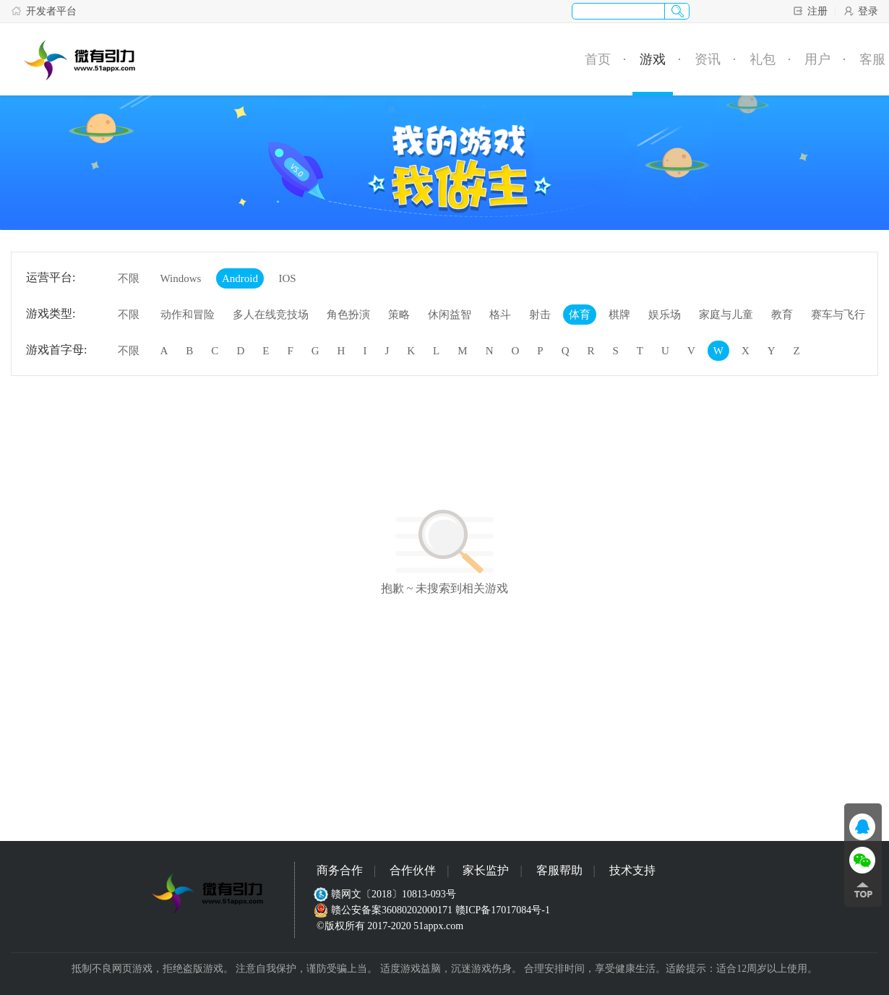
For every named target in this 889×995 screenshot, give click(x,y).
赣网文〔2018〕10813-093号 (386, 894)
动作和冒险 (187, 314)
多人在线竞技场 (271, 314)
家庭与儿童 (726, 314)
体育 (579, 314)
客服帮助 (559, 870)
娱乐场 (664, 314)
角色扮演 (348, 314)
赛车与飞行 (838, 314)
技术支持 (632, 870)
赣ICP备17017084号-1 (502, 910)
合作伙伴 (413, 870)
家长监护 (486, 870)
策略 (399, 314)
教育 (782, 314)
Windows (181, 278)
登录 (860, 11)
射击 (540, 314)
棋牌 (619, 314)
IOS (287, 278)
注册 (810, 11)
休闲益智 (449, 314)
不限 (128, 278)
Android (240, 278)
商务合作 (340, 870)
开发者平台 (44, 11)
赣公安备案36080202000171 (384, 910)
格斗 (500, 314)
